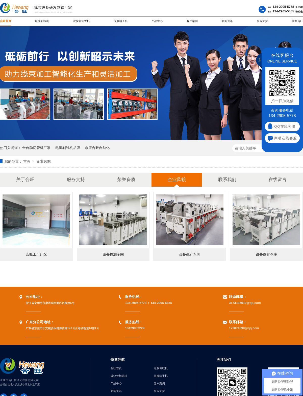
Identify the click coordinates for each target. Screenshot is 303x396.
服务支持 (262, 21)
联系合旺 (297, 21)
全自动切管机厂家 (36, 148)
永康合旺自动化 (97, 148)
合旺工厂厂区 (36, 254)
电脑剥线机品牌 (67, 148)
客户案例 (192, 21)
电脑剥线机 (42, 21)
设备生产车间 (189, 254)
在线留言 (277, 179)
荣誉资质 (126, 179)
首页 (27, 161)
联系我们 (227, 179)
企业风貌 (44, 161)
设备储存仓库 (266, 254)
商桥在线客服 (285, 138)
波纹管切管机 (81, 21)
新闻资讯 (227, 21)
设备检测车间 (113, 254)
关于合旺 (25, 179)
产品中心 (157, 21)
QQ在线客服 (284, 126)
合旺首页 (5, 21)
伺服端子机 (121, 21)
